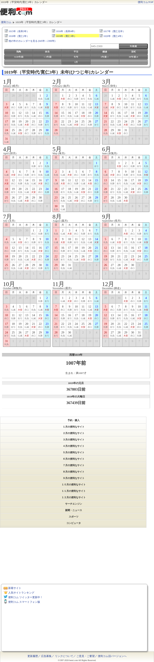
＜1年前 (47, 56)
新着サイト (14, 588)
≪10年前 (18, 56)
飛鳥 (18, 51)
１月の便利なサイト (73, 426)
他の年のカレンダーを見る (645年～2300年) (32, 41)
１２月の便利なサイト (74, 497)
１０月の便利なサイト (74, 484)
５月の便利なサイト (73, 452)
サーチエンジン (73, 503)
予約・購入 (74, 420)
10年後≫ (133, 56)
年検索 (133, 46)
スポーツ (73, 516)
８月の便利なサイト (73, 471)
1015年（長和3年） (19, 31)
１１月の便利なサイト (74, 491)
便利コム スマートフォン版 (24, 601)
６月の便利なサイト (73, 458)
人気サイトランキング (21, 592)
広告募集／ (47, 656)
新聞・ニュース (73, 510)
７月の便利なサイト (73, 465)
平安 (76, 51)
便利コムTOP (145, 2)
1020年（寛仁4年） (113, 36)
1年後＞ (105, 56)
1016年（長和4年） (66, 31)
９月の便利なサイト (73, 478)
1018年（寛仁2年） (19, 36)
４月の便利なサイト (73, 446)
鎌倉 (104, 51)
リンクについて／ (65, 656)
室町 (133, 51)
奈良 (47, 51)
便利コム (6, 22)
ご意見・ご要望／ (86, 656)
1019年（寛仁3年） (66, 36)
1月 (76, 62)
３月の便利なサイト (73, 439)
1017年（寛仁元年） (114, 31)
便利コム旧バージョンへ (112, 656)
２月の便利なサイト (73, 433)
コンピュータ (73, 523)
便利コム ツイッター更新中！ (25, 597)
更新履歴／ (34, 656)
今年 (76, 56)
